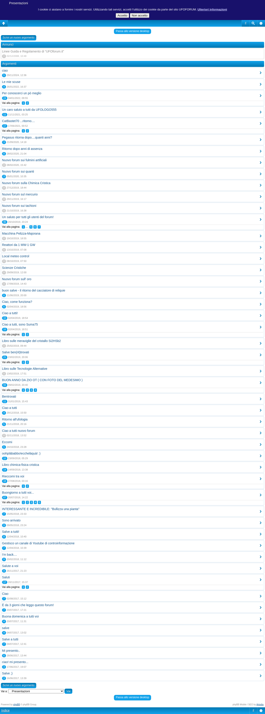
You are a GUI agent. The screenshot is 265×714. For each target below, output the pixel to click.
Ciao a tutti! (10, 313)
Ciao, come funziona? (17, 302)
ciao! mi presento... (15, 662)
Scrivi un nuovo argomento (18, 37)
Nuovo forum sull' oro (16, 279)
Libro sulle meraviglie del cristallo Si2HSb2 (31, 341)
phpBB (16, 704)
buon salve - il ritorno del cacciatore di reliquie (33, 290)
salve (5, 628)
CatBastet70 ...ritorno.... (18, 121)
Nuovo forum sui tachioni (19, 205)
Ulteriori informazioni (212, 9)
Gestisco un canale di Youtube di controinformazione (38, 543)
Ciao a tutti (9, 408)
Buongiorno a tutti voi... (18, 492)
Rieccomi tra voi (13, 476)
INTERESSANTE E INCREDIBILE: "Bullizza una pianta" (40, 509)
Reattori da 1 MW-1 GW (18, 245)
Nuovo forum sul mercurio (20, 194)
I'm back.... (9, 554)
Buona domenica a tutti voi (20, 616)
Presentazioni (18, 3)
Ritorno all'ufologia (15, 419)
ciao (5, 70)
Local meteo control (15, 256)
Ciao (5, 593)
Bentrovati (9, 396)
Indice (5, 710)
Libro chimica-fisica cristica (20, 465)
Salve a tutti (10, 639)
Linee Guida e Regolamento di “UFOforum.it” (33, 51)
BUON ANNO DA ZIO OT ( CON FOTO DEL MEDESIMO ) (42, 380)
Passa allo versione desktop (132, 31)
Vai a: (4, 691)
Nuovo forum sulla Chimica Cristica (26, 183)
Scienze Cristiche (14, 268)
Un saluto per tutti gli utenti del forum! (28, 217)
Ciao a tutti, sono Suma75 (20, 324)
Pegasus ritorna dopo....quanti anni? (27, 137)
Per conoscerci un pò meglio (21, 93)
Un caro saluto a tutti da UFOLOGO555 (29, 109)
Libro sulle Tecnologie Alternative (24, 368)
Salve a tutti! (10, 531)
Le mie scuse (11, 82)
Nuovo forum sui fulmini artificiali (24, 160)
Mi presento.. (11, 650)
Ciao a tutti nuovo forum (18, 430)
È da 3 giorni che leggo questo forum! (28, 605)
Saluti (6, 577)
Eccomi (7, 442)
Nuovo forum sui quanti (18, 171)
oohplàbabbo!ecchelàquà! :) (21, 453)
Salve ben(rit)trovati (15, 352)
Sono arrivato (11, 520)
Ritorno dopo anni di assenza (22, 149)
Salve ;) (7, 673)
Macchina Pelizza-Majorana (21, 233)
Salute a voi (10, 566)
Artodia (260, 704)
